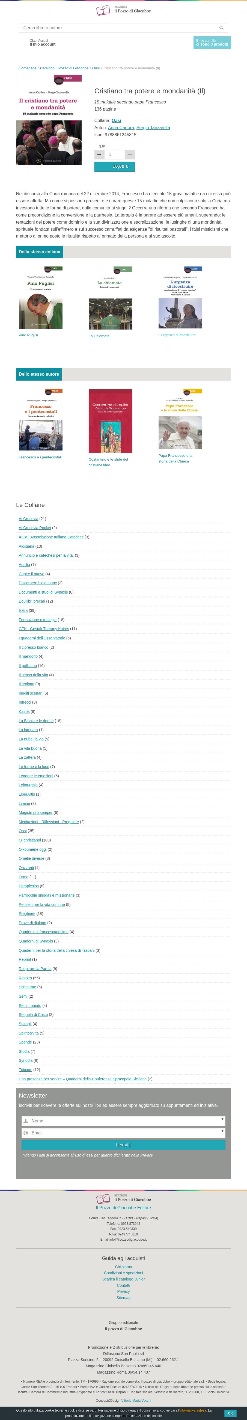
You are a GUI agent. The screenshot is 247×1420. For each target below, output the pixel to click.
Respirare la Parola (35, 969)
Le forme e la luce (34, 766)
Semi (23, 996)
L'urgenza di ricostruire (177, 335)
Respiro (25, 978)
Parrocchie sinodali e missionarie (47, 895)
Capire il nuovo (31, 574)
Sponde (25, 1042)
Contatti (123, 1285)
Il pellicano (28, 665)
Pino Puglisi (28, 335)
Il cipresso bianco (33, 647)
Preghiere (27, 913)
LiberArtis (27, 794)
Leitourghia (28, 785)
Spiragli (25, 1024)
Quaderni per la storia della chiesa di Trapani (57, 950)
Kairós (24, 711)
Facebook (21, 43)
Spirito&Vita (29, 1033)
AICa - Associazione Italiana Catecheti (51, 537)
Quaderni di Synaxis (36, 941)
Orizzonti (26, 867)
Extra (23, 610)
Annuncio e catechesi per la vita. (46, 555)
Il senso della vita (33, 675)
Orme (23, 877)
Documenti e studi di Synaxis (43, 592)
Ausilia (24, 564)
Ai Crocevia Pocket (35, 528)
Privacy (146, 1155)
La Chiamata (99, 336)
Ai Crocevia (28, 519)
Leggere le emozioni (36, 776)
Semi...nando (30, 1005)
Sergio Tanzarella (153, 127)
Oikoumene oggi (33, 849)
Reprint (25, 959)
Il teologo (26, 684)
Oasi (23, 831)
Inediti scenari (30, 693)
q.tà (102, 146)
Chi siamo (123, 1267)
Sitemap (123, 1298)
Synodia (26, 1060)
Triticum (25, 1070)
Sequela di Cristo (33, 1014)
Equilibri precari (32, 601)
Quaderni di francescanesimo (44, 932)
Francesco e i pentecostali (40, 457)
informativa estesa (193, 1410)
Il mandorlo (28, 656)
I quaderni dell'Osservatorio (42, 638)
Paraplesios (29, 886)
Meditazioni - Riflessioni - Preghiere (49, 822)
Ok (230, 1413)
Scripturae (27, 987)
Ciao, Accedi (42, 42)
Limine (24, 803)
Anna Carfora (121, 127)
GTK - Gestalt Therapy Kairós (44, 629)
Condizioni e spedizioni (123, 1273)
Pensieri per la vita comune (42, 904)
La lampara (28, 730)
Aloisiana (26, 546)
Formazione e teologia (38, 620)
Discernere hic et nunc (38, 583)
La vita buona (30, 748)
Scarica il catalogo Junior (123, 1279)
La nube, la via (31, 739)
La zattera (27, 757)
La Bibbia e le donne (36, 721)
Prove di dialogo (32, 923)
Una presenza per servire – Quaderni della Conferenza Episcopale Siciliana (83, 1079)
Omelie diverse (31, 858)
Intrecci (25, 702)
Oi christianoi (30, 840)
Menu (8, 10)
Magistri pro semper (36, 812)
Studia (24, 1051)
